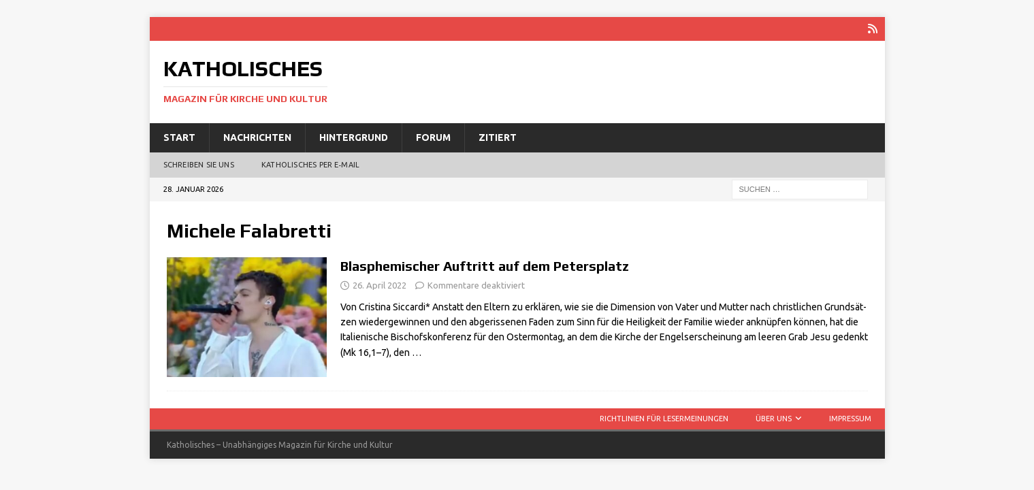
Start (179, 137)
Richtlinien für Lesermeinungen (664, 418)
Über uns (774, 418)
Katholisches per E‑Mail (310, 165)
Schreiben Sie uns (198, 165)
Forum (433, 137)
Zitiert (498, 137)
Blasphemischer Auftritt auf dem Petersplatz (484, 266)
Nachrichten (257, 137)
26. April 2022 (379, 285)
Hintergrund (353, 137)
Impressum (850, 418)
